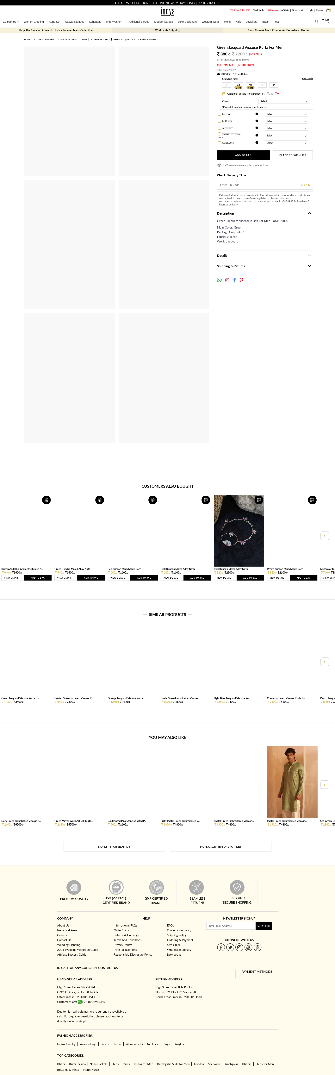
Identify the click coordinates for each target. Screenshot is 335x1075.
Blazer (61, 1064)
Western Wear (210, 21)
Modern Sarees (163, 21)
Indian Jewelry (66, 1044)
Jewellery (251, 21)
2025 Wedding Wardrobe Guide (77, 949)
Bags (265, 21)
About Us (63, 925)
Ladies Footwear (111, 1044)
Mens (227, 21)
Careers (62, 935)
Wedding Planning (68, 944)
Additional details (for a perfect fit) (252, 93)
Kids (238, 21)
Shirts (115, 1064)
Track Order (259, 10)
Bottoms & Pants (68, 1069)
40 (250, 85)
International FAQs (125, 925)
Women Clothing (34, 21)
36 (226, 85)
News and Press (67, 930)
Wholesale (273, 10)
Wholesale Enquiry (179, 949)
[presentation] (324, 535)
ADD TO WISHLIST (292, 155)
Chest (225, 101)
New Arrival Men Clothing (72, 39)
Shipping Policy (177, 935)
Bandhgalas (231, 1064)
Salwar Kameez (74, 21)
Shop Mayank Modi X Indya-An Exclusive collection (279, 30)
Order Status (122, 930)
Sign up (319, 10)
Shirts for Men (265, 1064)
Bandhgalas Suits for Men (173, 1064)
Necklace (153, 1044)
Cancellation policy (179, 930)
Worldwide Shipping (167, 30)
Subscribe (263, 926)
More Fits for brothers (114, 846)
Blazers (246, 1064)
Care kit (226, 114)
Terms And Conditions (128, 940)
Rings (166, 1044)
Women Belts (134, 1044)
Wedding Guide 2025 (240, 10)
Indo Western (114, 21)
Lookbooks (174, 954)
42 (262, 85)
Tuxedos (199, 1064)
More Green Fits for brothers (220, 846)
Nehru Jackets (99, 1064)
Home (27, 39)
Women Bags (87, 1044)
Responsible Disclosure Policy (133, 954)
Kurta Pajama (77, 1064)
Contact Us (64, 940)
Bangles (179, 1044)
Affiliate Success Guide (71, 954)
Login (310, 10)
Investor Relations (125, 949)
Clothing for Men (44, 39)
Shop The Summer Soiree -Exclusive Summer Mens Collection (56, 30)
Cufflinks (227, 121)
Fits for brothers (100, 39)
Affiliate (285, 10)
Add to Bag (243, 155)
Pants (126, 1064)
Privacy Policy (123, 944)
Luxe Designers (187, 21)
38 (238, 85)
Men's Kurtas (91, 1069)
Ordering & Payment (180, 940)
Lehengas (95, 21)
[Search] (316, 21)
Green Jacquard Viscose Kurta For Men (135, 39)
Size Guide (307, 78)
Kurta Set (54, 21)
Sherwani (214, 1064)
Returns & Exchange (126, 935)
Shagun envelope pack (229, 135)
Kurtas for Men (143, 1064)
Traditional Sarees (138, 21)
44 (274, 85)
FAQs (170, 925)
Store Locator (298, 10)
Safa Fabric (228, 142)
